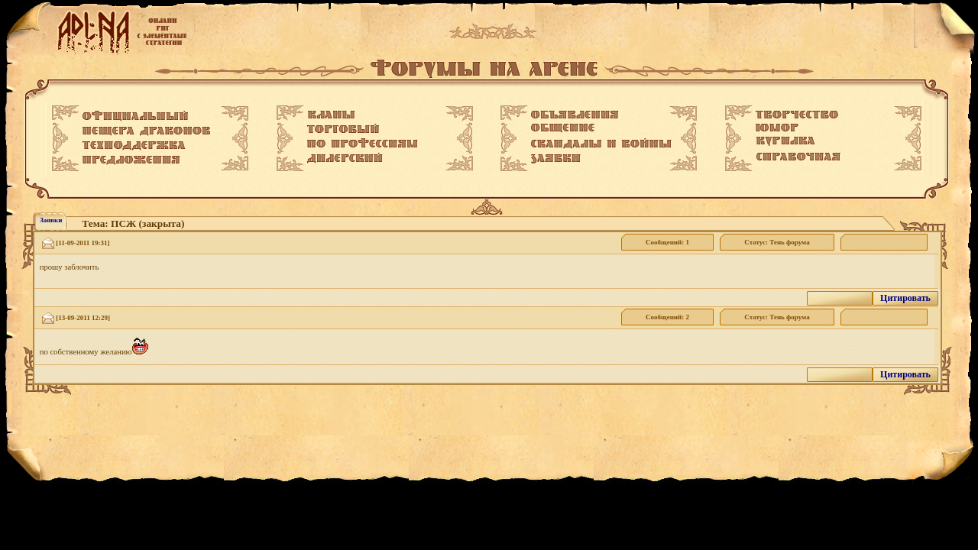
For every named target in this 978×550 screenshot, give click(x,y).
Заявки (51, 220)
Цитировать (905, 298)
